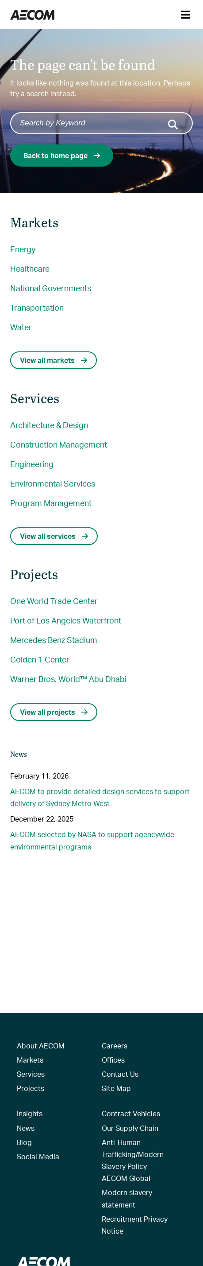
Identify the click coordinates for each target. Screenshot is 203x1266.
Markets (30, 1059)
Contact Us (120, 1074)
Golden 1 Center (39, 659)
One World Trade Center (54, 601)
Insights (29, 1113)
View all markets (53, 360)
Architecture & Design (49, 425)
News (25, 1128)
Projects (30, 1088)
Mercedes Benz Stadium (53, 640)
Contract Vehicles (131, 1113)
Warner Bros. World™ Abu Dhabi (68, 679)
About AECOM (41, 1045)
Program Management (51, 503)
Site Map (116, 1088)
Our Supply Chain (130, 1128)
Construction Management (58, 444)
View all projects (54, 712)
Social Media (38, 1156)
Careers (114, 1045)
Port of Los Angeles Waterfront (65, 620)
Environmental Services (52, 483)
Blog (24, 1142)
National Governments (50, 288)
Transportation (37, 307)
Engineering (32, 464)
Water (21, 327)
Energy (22, 249)
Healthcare (30, 268)
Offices (113, 1059)
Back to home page (61, 155)
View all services (54, 536)
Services (31, 1074)
